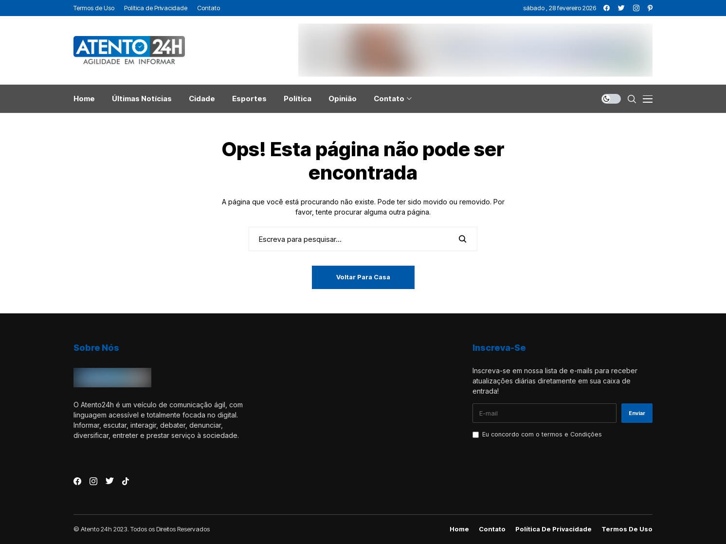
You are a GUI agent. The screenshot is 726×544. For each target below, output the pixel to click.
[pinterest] (650, 8)
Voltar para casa (363, 277)
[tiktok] (125, 481)
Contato (492, 529)
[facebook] (606, 8)
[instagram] (636, 8)
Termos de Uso (627, 529)
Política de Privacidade (553, 529)
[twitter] (621, 8)
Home (459, 529)
